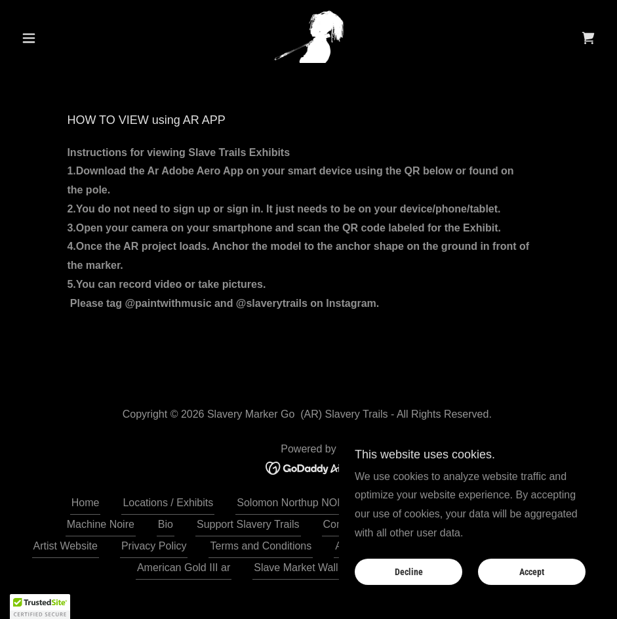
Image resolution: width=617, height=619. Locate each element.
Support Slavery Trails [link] (248, 524)
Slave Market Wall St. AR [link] (312, 567)
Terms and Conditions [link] (260, 545)
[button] (60, 38)
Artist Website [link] (65, 545)
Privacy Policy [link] (154, 545)
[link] (308, 36)
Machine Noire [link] (100, 524)
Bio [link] (165, 524)
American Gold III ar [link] (183, 567)
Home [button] (85, 502)
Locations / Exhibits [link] (168, 502)
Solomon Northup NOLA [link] (293, 502)
